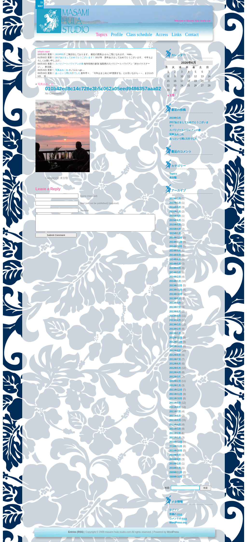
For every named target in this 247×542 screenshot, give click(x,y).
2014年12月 (175, 237)
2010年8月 (175, 459)
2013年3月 (175, 324)
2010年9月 (175, 455)
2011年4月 (175, 424)
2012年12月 (175, 337)
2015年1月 (175, 233)
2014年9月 (175, 250)
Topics (101, 34)
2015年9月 (175, 216)
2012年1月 (175, 385)
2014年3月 (175, 272)
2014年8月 (175, 255)
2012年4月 (175, 372)
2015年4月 (175, 229)
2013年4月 (175, 320)
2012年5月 (175, 368)
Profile (117, 34)
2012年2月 (175, 381)
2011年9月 (175, 402)
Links (176, 34)
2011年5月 (175, 420)
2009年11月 (175, 472)
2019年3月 (60, 54)
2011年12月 (175, 389)
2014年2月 (175, 276)
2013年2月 (175, 329)
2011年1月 (175, 437)
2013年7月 (175, 307)
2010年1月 (175, 468)
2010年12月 (175, 442)
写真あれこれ (61, 70)
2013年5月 (175, 316)
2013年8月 (175, 303)
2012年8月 (175, 355)
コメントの (178, 518)
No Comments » (54, 93)
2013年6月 (175, 311)
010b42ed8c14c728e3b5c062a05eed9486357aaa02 (103, 88)
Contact (192, 34)
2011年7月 (175, 411)
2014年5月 (175, 263)
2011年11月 (175, 394)
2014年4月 (175, 268)
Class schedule (139, 34)
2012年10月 (175, 346)
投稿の (175, 514)
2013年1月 (175, 333)
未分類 (64, 177)
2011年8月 (175, 407)
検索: (167, 487)
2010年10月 (175, 450)
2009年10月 (175, 476)
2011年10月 (175, 398)
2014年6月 (175, 259)
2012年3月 (175, 376)
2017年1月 (175, 203)
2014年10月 (175, 246)
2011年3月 (175, 429)
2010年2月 (175, 463)
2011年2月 (175, 433)
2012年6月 (175, 363)
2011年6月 (175, 416)
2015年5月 (175, 224)
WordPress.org (178, 522)
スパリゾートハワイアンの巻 (69, 64)
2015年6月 (175, 220)
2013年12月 (175, 285)
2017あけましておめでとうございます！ (75, 57)
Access (162, 34)
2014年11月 (175, 242)
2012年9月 (175, 350)
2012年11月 (175, 342)
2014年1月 (175, 281)
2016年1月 (175, 211)
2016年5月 (175, 207)
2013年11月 (175, 290)
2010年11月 (175, 446)
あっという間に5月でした (67, 73)
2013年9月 (175, 298)
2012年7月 (175, 359)
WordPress (173, 532)
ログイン (174, 509)
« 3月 (170, 95)
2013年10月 (175, 294)
